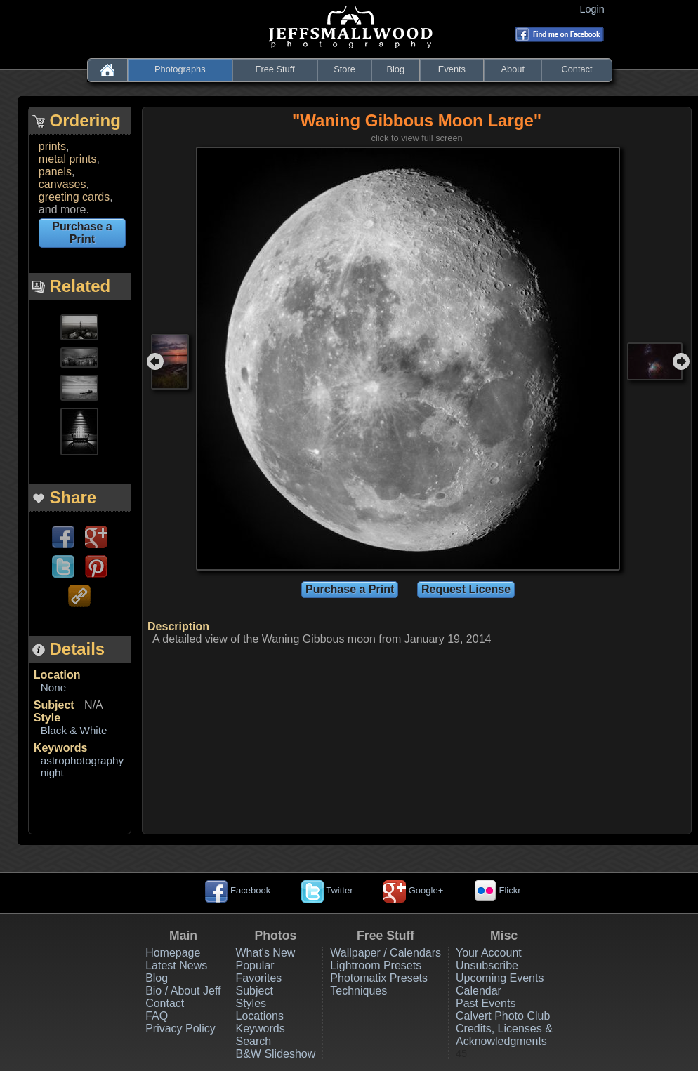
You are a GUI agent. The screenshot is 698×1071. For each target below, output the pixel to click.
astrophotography (82, 760)
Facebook (237, 890)
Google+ (413, 890)
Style (47, 718)
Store (344, 69)
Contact (576, 69)
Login (595, 9)
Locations (259, 1016)
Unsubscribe (487, 965)
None (53, 687)
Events (452, 69)
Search (253, 1041)
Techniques (358, 991)
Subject (54, 705)
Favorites (258, 978)
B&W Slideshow (275, 1054)
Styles (250, 1003)
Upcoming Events (500, 978)
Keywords (60, 748)
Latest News (176, 965)
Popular (254, 965)
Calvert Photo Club (503, 1016)
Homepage (172, 953)
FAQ (156, 1016)
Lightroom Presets (375, 965)
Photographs (180, 69)
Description (178, 626)
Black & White (74, 730)
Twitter (327, 890)
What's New (265, 953)
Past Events (485, 1003)
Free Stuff (275, 69)
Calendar (478, 991)
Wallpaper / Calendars (385, 953)
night (52, 772)
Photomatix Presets (379, 978)
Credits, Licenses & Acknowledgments (504, 1035)
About (513, 69)
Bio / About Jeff (182, 991)
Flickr (497, 890)
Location (57, 675)
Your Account (489, 953)
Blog (395, 69)
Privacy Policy (180, 1029)
